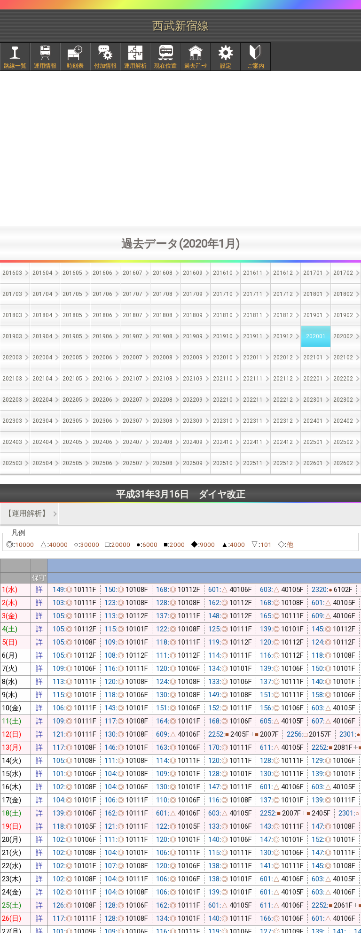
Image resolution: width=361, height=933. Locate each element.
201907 (132, 336)
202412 (283, 442)
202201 (313, 378)
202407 (132, 442)
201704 (42, 294)
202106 (102, 378)
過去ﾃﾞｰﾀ (195, 65)
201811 (253, 315)
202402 (343, 421)
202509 (193, 463)
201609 (193, 273)
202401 (313, 421)
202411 (253, 442)
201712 (283, 294)
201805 (72, 315)
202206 (102, 400)
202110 (223, 378)
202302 (343, 400)
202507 (132, 463)
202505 (72, 463)
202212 (283, 400)
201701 (313, 273)
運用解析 (135, 65)
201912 (283, 336)
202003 (12, 357)
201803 (12, 315)
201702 (343, 273)
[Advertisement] (180, 148)
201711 (253, 294)
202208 (163, 400)
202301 (313, 400)
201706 (102, 294)
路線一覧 (15, 65)
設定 (225, 65)
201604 (42, 273)
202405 (72, 442)
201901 (313, 315)
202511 (253, 463)
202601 (313, 463)
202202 (343, 378)
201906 (102, 336)
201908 (163, 336)
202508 (163, 463)
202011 (253, 357)
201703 (12, 294)
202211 (253, 400)
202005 (72, 357)
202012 (283, 357)
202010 (223, 357)
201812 (283, 315)
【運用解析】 (26, 513)
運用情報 (45, 65)
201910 (223, 336)
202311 (253, 421)
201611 (253, 273)
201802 (343, 294)
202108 (163, 378)
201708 (163, 294)
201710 (223, 294)
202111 (253, 378)
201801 (313, 294)
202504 (42, 463)
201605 (72, 273)
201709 (193, 294)
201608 (163, 273)
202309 (193, 421)
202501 (313, 442)
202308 (163, 421)
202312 (283, 421)
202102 (343, 357)
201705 (72, 294)
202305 (72, 421)
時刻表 (75, 65)
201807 (132, 315)
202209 (193, 400)
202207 (132, 400)
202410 (223, 442)
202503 (12, 463)
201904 (42, 336)
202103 (12, 378)
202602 (343, 463)
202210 (223, 400)
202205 (72, 400)
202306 (102, 421)
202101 (313, 357)
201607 (132, 273)
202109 (193, 378)
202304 (42, 421)
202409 (193, 442)
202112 (283, 378)
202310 (223, 421)
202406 (102, 442)
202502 (343, 442)
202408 (163, 442)
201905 (72, 336)
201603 (12, 273)
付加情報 (105, 65)
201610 (223, 273)
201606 (102, 273)
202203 (12, 400)
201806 (102, 315)
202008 (163, 357)
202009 (193, 357)
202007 (132, 357)
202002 (343, 336)
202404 (42, 442)
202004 (42, 357)
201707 (132, 294)
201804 (42, 315)
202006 (102, 357)
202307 (132, 421)
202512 (283, 463)
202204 (42, 400)
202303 (12, 421)
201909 (193, 336)
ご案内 (255, 65)
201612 (283, 273)
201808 (163, 315)
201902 (343, 315)
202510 (223, 463)
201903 (12, 336)
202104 (42, 378)
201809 (193, 315)
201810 (223, 315)
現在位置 (165, 65)
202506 (102, 463)
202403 (12, 442)
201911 (253, 336)
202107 (132, 378)
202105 (72, 378)
